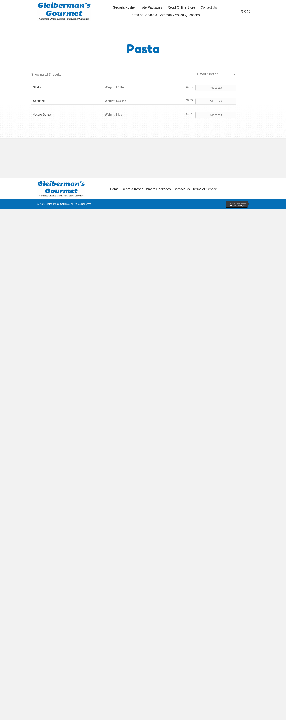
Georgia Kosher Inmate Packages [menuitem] (146, 189)
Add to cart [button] (216, 87)
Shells (37, 87)
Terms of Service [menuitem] (204, 189)
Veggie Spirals (42, 114)
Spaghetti (39, 100)
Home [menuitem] (114, 189)
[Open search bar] (249, 11)
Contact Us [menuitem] (181, 189)
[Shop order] (216, 74)
